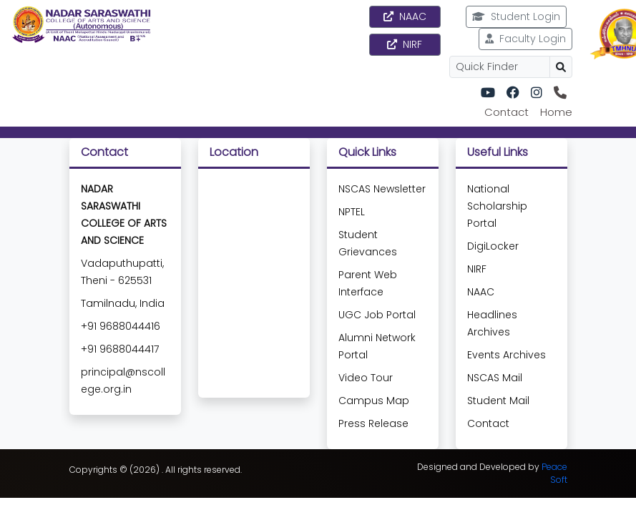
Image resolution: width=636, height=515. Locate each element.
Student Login (516, 16)
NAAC (404, 16)
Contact (506, 111)
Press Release (373, 423)
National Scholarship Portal (497, 206)
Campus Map (373, 400)
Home (556, 111)
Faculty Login (525, 38)
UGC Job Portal (377, 315)
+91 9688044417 (120, 349)
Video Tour (365, 378)
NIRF (404, 44)
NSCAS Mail (494, 378)
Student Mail (498, 400)
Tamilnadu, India (123, 303)
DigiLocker (493, 246)
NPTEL (351, 212)
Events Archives (506, 355)
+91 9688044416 (120, 326)
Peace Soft (554, 473)
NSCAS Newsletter (382, 189)
